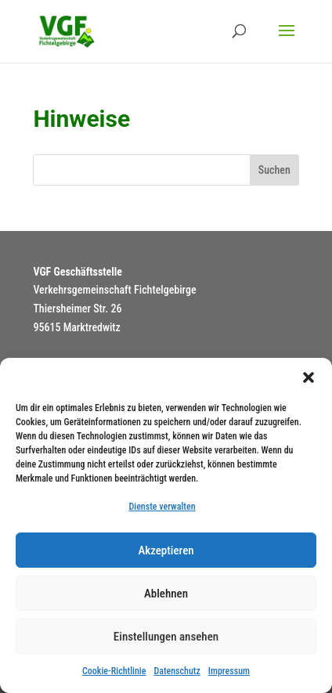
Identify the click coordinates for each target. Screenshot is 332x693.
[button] (308, 377)
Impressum (229, 671)
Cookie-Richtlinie (114, 671)
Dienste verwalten (161, 506)
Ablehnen (166, 594)
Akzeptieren (165, 550)
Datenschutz (176, 671)
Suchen (274, 170)
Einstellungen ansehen (166, 637)
